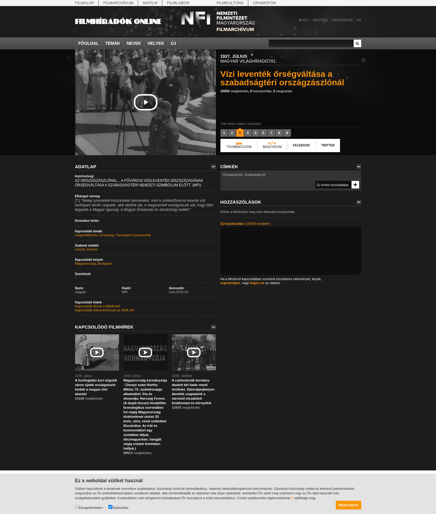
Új (173, 43)
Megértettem (348, 505)
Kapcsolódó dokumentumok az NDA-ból (104, 310)
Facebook (301, 145)
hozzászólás (261, 91)
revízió (80, 249)
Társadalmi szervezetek (133, 235)
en (359, 20)
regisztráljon (230, 283)
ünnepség (106, 235)
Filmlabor (178, 3)
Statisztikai (118, 507)
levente (92, 249)
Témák (112, 43)
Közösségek (342, 20)
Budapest (105, 263)
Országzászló (233, 174)
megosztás (282, 91)
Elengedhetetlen (89, 507)
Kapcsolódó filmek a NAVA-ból (97, 306)
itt (292, 498)
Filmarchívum (118, 3)
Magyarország (85, 263)
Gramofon (264, 3)
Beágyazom (272, 147)
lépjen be (257, 283)
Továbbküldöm (239, 147)
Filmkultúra (229, 3)
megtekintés (234, 91)
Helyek (155, 43)
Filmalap (84, 3)
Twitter (328, 145)
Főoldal (88, 43)
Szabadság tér (255, 174)
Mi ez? (304, 20)
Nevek (134, 43)
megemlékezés (86, 235)
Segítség (320, 20)
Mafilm (150, 3)
